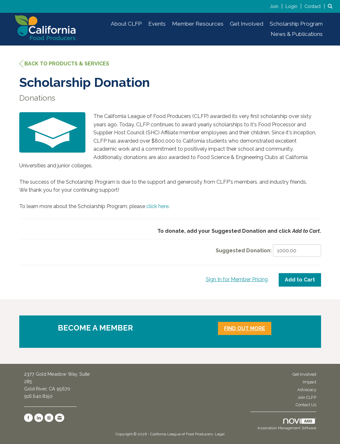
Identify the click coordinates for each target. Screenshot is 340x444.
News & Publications (297, 34)
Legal (219, 434)
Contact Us (306, 404)
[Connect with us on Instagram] (49, 418)
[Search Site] (331, 6)
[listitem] (277, 6)
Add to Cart (300, 280)
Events (157, 24)
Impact (309, 382)
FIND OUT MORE (244, 328)
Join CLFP (307, 397)
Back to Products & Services (64, 64)
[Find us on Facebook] (28, 418)
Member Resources (197, 24)
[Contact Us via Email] (59, 418)
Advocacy (306, 389)
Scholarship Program (296, 24)
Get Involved (246, 24)
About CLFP (126, 24)
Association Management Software (286, 424)
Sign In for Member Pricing (237, 279)
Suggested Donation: (244, 250)
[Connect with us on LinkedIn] (38, 418)
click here (157, 206)
